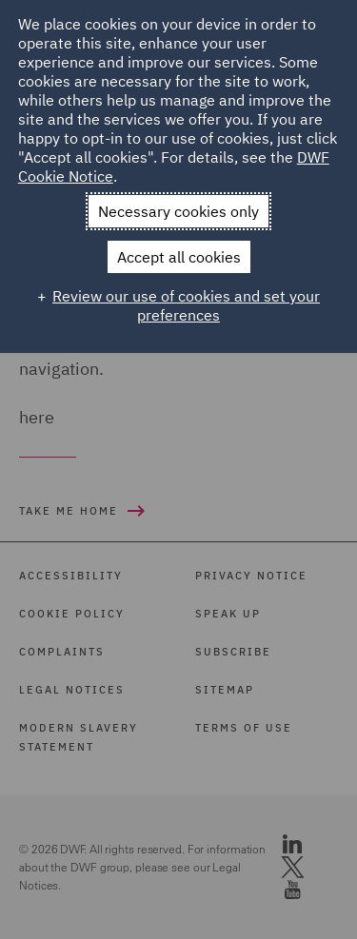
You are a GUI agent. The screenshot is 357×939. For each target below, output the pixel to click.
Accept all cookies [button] (179, 256)
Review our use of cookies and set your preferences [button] (186, 305)
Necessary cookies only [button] (178, 211)
